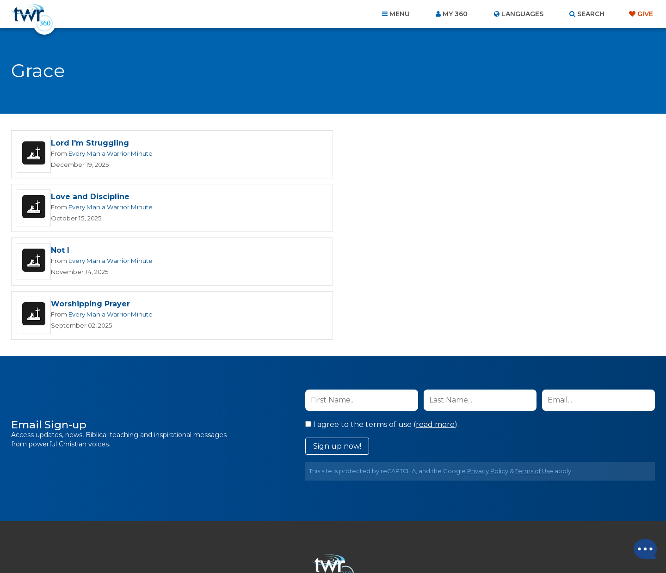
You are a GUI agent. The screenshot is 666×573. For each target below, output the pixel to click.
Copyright (437, 523)
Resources (490, 523)
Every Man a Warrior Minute (110, 153)
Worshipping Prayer (415, 197)
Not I (60, 197)
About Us (204, 523)
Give (645, 14)
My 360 (455, 14)
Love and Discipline (415, 143)
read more (435, 317)
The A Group (400, 545)
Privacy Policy (487, 364)
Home (165, 523)
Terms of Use (534, 364)
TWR (338, 545)
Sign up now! (337, 339)
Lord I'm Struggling (90, 143)
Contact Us (254, 523)
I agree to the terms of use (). (382, 317)
